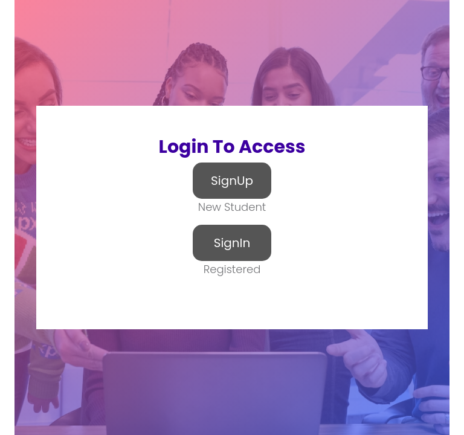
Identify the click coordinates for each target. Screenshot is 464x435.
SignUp (232, 180)
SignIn (232, 242)
